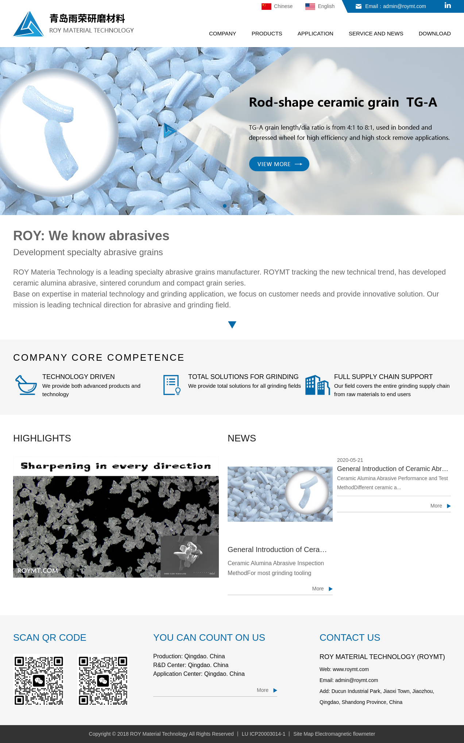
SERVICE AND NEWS (376, 33)
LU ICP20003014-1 (264, 734)
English (320, 6)
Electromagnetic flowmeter (345, 734)
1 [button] (225, 206)
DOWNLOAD (435, 33)
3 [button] (239, 206)
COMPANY (222, 33)
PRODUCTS (267, 33)
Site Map (303, 734)
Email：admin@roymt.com (395, 6)
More (436, 506)
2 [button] (232, 206)
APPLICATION (315, 33)
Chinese (277, 6)
